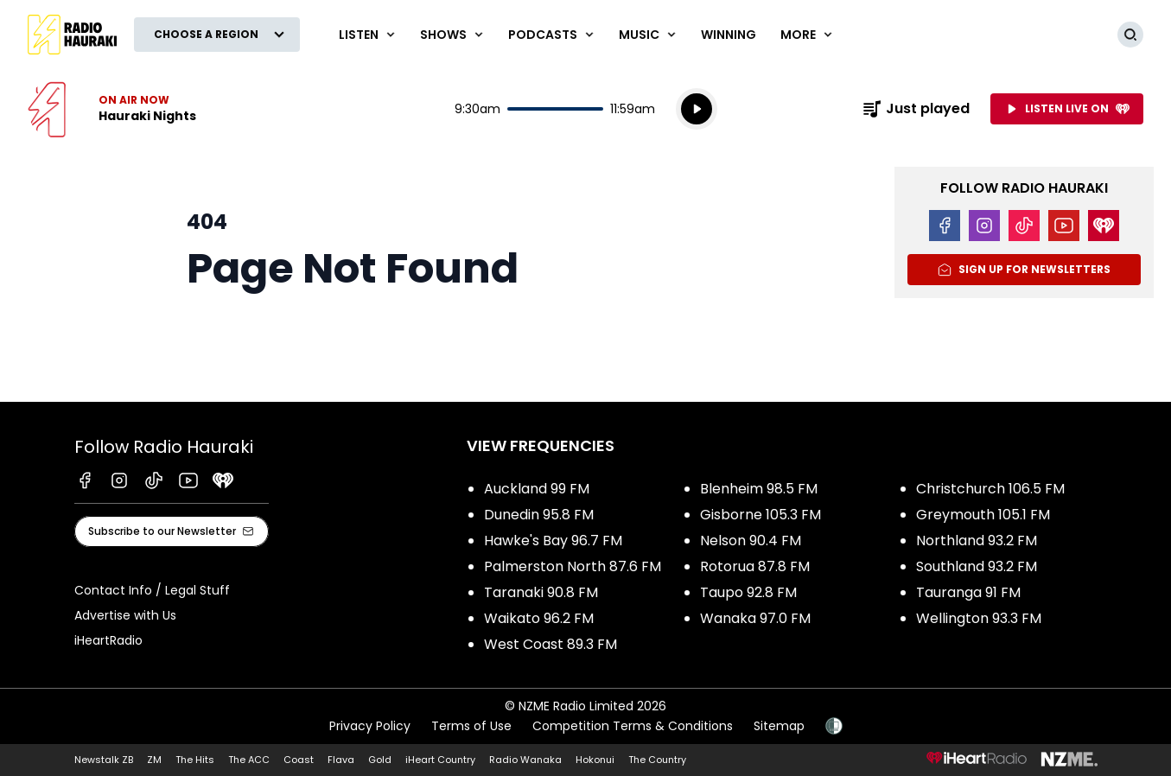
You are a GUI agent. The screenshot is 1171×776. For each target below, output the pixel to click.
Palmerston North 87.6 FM (572, 566)
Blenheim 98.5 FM (759, 489)
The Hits (194, 759)
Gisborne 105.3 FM (760, 515)
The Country (657, 759)
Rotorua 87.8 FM (755, 566)
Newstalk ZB (103, 759)
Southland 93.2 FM (976, 566)
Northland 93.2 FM (976, 540)
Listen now (112, 109)
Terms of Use (471, 726)
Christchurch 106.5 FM (990, 489)
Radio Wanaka (525, 759)
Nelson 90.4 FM (750, 540)
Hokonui (595, 759)
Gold (379, 759)
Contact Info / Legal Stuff (152, 590)
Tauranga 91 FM (968, 592)
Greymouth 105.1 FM (983, 515)
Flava (341, 759)
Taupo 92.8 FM (748, 592)
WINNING (728, 34)
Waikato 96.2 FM (539, 618)
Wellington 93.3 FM (978, 618)
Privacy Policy (369, 726)
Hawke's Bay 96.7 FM (553, 540)
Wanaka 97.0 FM (755, 618)
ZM (154, 759)
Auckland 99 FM (536, 489)
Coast (298, 759)
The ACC (249, 759)
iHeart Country (440, 759)
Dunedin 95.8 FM (539, 515)
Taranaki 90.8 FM (541, 592)
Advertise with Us (125, 615)
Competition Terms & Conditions (632, 726)
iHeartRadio (108, 640)
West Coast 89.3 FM (550, 644)
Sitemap (779, 726)
